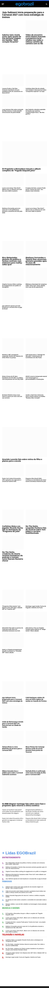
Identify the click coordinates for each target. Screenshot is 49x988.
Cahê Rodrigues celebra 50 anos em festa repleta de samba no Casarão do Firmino (36, 699)
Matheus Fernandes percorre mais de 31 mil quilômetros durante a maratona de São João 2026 (12, 210)
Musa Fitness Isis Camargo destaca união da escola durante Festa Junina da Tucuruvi (35, 749)
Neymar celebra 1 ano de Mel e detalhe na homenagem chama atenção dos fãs (26, 904)
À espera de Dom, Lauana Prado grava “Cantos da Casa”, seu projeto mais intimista (36, 189)
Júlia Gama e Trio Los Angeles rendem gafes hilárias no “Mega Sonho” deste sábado (36, 629)
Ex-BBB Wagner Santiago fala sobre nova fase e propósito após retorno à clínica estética (23, 804)
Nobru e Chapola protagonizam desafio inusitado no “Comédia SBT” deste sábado (12, 651)
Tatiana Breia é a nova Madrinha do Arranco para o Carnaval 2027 (12, 748)
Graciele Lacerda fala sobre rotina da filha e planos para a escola (22, 460)
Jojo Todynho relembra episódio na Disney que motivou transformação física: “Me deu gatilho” (35, 112)
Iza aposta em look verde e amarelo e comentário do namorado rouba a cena (26, 900)
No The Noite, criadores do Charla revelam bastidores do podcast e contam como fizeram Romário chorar (12, 556)
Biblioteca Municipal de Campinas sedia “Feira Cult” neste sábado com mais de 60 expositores (36, 285)
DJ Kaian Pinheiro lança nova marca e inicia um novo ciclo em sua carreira (12, 396)
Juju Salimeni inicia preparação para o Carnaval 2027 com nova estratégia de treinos (23, 14)
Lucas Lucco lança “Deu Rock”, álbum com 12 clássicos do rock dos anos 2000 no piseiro (12, 189)
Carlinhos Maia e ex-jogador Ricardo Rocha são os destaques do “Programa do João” (12, 528)
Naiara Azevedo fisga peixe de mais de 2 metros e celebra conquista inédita (25, 896)
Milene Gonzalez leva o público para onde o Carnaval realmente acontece (12, 772)
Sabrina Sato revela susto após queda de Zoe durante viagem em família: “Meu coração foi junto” (11, 38)
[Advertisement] (24, 60)
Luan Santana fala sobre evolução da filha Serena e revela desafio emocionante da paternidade (12, 111)
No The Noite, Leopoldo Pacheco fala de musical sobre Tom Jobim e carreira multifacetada (36, 529)
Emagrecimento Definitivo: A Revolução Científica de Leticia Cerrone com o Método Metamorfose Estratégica (34, 812)
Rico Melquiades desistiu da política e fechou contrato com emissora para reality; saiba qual (12, 261)
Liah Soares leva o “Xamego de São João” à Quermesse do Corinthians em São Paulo (35, 356)
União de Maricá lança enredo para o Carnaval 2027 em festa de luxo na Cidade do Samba (12, 724)
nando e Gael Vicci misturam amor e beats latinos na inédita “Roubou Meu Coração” (35, 396)
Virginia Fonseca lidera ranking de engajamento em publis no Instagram (12, 285)
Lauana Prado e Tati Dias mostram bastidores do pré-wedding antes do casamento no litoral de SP (12, 91)
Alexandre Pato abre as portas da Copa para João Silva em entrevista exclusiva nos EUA (12, 629)
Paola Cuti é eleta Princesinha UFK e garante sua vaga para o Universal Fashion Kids (11, 480)
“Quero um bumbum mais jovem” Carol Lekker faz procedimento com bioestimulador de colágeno (12, 811)
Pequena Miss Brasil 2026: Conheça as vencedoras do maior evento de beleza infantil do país (36, 480)
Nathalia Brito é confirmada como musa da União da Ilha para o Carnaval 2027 (36, 772)
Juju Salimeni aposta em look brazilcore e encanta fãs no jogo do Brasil (12, 307)
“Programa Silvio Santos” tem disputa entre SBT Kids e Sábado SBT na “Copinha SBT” (12, 607)
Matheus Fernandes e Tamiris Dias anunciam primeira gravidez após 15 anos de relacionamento (36, 261)
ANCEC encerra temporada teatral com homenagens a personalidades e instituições (36, 378)
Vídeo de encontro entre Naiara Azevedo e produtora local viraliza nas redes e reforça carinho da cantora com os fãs (36, 39)
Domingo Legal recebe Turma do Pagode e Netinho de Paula (36, 606)
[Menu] (3, 4)
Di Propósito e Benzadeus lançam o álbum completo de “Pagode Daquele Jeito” (21, 169)
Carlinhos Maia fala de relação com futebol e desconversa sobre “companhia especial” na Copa (36, 90)
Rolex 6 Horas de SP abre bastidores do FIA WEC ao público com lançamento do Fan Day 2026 (12, 378)
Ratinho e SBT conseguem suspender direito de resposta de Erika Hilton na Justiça (12, 356)
